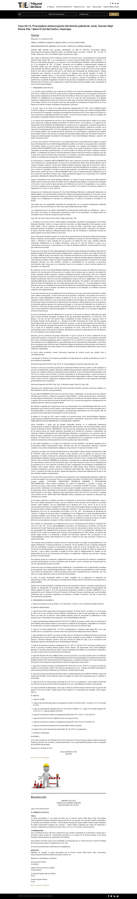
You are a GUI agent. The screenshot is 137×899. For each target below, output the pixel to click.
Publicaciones (96, 7)
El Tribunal (50, 7)
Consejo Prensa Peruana (111, 7)
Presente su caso (79, 7)
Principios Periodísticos (64, 7)
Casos (88, 7)
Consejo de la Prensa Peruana (29, 896)
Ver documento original (39, 758)
